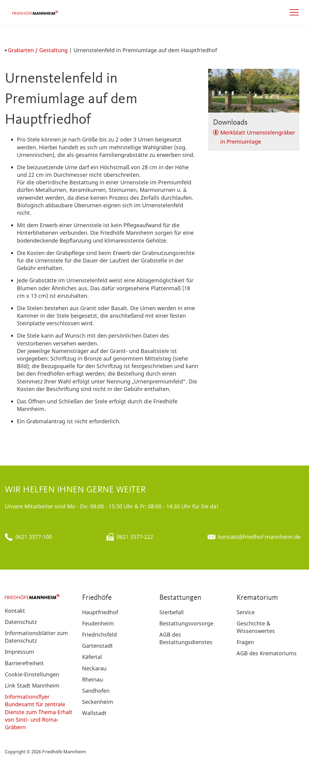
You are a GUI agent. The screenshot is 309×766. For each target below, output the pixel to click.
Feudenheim (98, 623)
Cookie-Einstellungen (32, 674)
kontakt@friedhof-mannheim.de (259, 536)
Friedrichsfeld (99, 634)
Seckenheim (97, 701)
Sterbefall (171, 612)
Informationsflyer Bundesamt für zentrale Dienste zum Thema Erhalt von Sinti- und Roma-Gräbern (38, 712)
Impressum (19, 651)
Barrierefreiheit (24, 663)
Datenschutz (21, 621)
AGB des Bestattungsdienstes (185, 638)
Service (246, 612)
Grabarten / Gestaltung (36, 50)
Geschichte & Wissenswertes (256, 627)
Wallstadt (94, 713)
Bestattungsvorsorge (186, 623)
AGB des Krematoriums (267, 653)
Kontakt (15, 610)
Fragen (245, 642)
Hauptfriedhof (100, 612)
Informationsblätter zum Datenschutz (36, 636)
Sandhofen (96, 690)
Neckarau (94, 668)
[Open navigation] (294, 12)
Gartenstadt (97, 645)
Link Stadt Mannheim (32, 685)
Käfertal (92, 656)
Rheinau (92, 679)
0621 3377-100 (33, 536)
